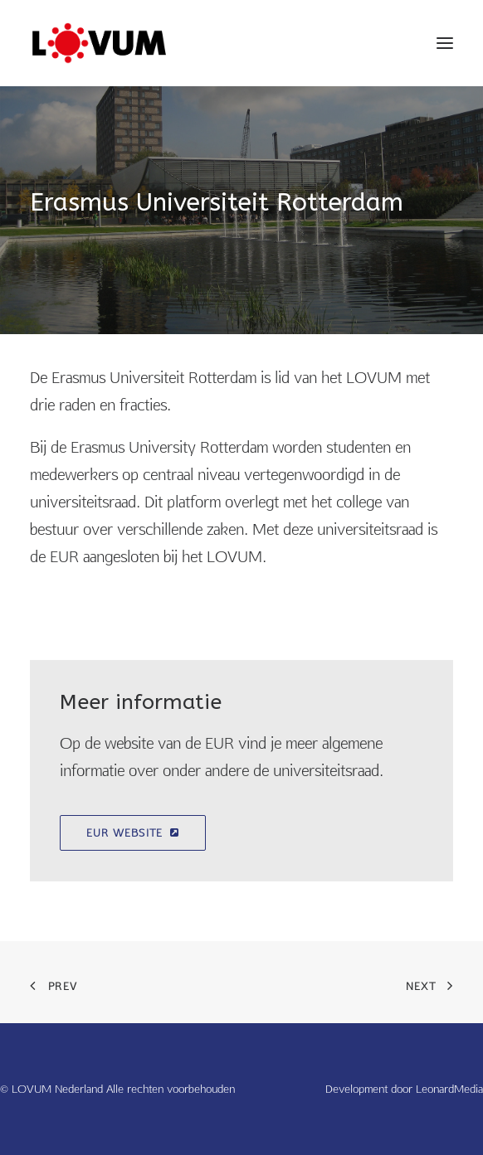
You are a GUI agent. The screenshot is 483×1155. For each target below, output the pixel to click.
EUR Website (132, 833)
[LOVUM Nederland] (99, 43)
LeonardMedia (449, 1088)
